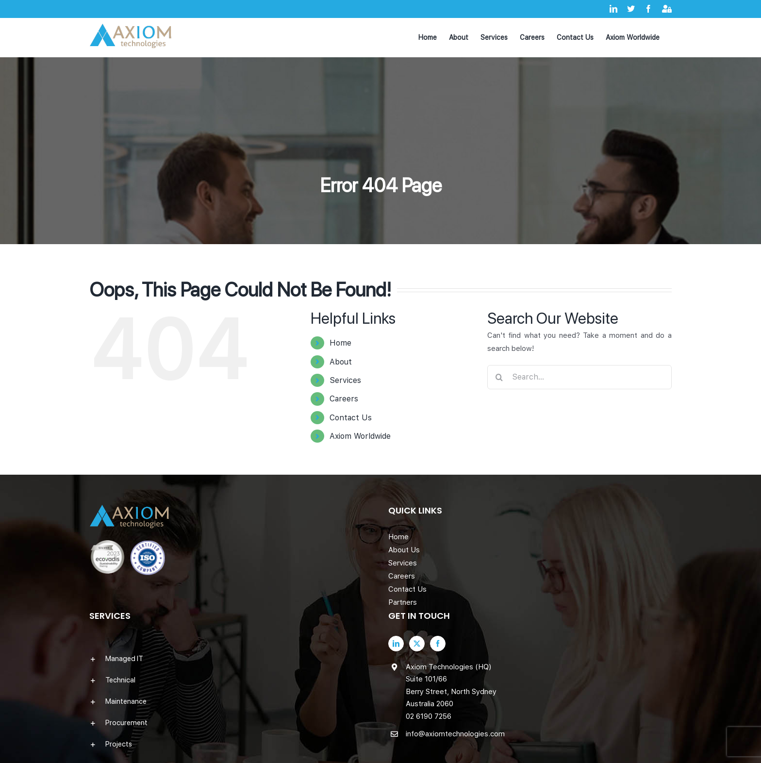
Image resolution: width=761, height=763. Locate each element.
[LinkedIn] (396, 643)
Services (345, 380)
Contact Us (351, 417)
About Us (404, 550)
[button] (231, 658)
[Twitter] (417, 643)
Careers (344, 398)
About (341, 361)
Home (340, 343)
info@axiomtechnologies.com (455, 734)
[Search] (499, 377)
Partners (402, 602)
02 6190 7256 (428, 716)
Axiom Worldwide (360, 436)
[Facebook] (438, 643)
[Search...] (579, 377)
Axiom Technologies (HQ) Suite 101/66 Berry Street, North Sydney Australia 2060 (451, 686)
